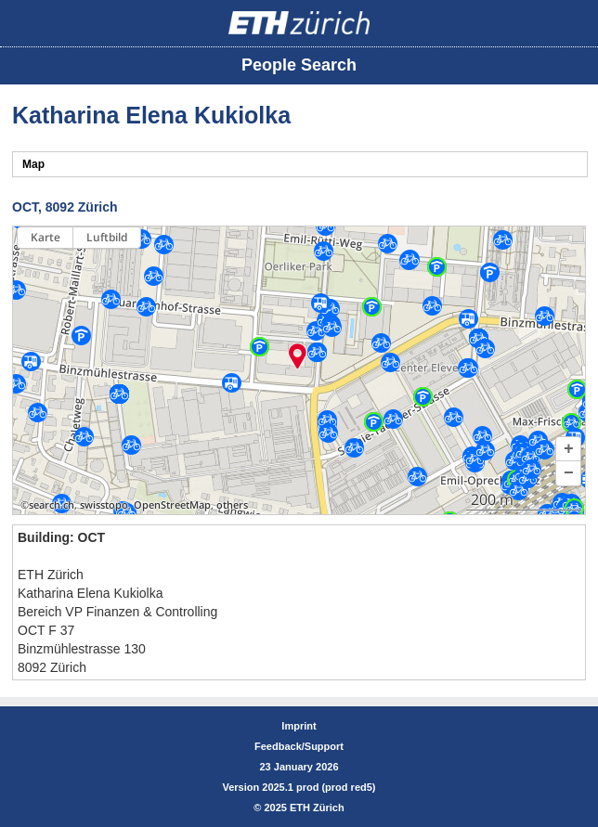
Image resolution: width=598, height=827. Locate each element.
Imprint (298, 725)
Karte (45, 237)
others (232, 504)
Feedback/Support (299, 746)
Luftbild (106, 237)
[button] (568, 449)
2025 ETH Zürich (304, 807)
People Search (299, 65)
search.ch (51, 504)
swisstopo (104, 504)
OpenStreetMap (172, 504)
